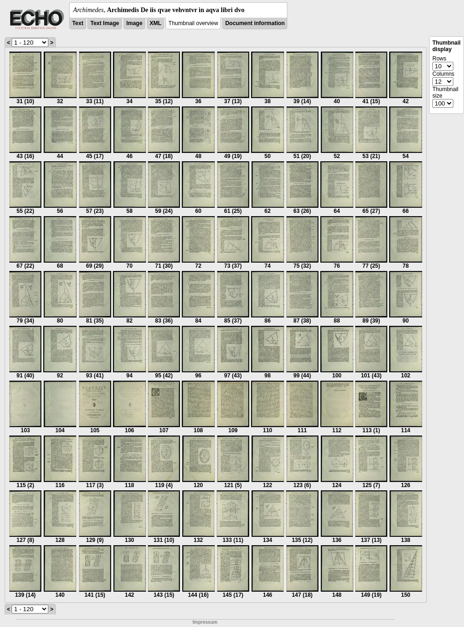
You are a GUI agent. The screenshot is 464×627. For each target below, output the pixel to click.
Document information (255, 23)
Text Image (104, 23)
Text (77, 23)
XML (155, 23)
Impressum (204, 622)
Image (134, 23)
